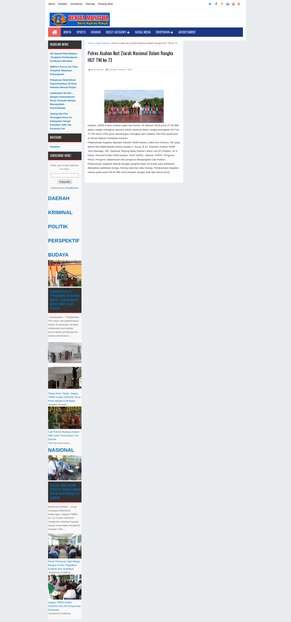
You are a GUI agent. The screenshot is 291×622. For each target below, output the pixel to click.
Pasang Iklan (105, 3)
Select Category (118, 32)
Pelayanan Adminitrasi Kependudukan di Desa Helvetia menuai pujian (63, 84)
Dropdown (164, 32)
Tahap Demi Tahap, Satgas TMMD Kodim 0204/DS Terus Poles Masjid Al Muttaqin (64, 397)
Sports (81, 32)
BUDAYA (58, 255)
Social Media (143, 32)
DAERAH (59, 198)
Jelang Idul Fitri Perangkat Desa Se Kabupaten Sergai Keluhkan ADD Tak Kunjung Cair (61, 121)
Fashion (96, 32)
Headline (55, 146)
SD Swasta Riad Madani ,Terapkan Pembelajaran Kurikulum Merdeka (64, 57)
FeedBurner (72, 188)
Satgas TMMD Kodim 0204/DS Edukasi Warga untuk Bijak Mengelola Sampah (65, 491)
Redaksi (63, 3)
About (51, 3)
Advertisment (187, 32)
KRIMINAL (60, 212)
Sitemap (90, 3)
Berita (67, 32)
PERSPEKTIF (64, 241)
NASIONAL (61, 450)
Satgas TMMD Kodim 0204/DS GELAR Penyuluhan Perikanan (64, 606)
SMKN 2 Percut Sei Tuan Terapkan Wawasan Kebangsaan (64, 70)
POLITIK (58, 226)
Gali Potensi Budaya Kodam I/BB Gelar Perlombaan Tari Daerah (63, 435)
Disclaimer (76, 3)
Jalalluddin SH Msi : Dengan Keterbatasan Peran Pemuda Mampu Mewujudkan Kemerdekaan (63, 100)
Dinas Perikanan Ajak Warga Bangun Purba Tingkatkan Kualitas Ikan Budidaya (64, 565)
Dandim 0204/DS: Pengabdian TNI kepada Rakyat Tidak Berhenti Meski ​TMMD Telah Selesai (64, 300)
